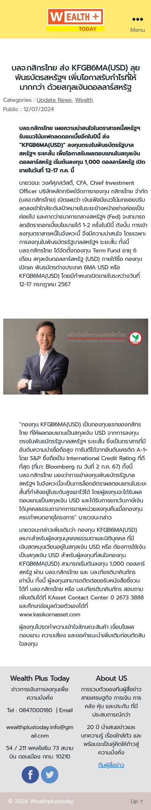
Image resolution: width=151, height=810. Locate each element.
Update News (54, 100)
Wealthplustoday (52, 801)
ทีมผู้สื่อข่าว (111, 765)
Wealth (84, 100)
